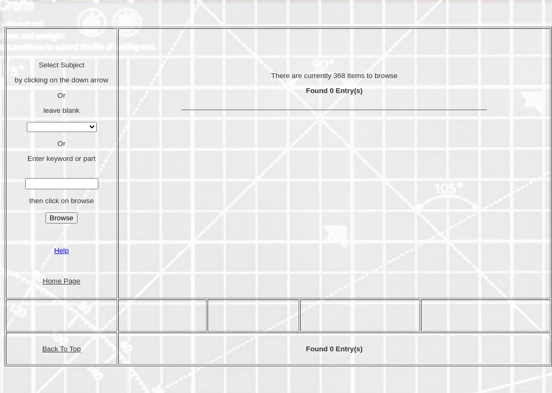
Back (51, 349)
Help (61, 250)
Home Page (61, 281)
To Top (70, 349)
